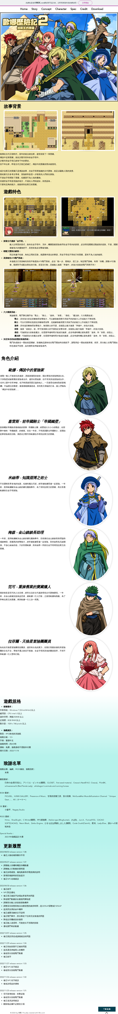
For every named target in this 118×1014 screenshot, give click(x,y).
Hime (7, 820)
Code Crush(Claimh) (81, 823)
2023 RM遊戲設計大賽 (14, 837)
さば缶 (74, 820)
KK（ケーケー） (20, 799)
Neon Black (24, 823)
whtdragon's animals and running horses (51, 786)
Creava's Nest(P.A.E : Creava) (85, 783)
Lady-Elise (102, 823)
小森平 (8, 810)
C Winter (26, 820)
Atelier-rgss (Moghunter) (59, 820)
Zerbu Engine (37, 823)
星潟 (94, 823)
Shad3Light (16, 820)
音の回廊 (67, 796)
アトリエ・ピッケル (31, 783)
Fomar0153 (90, 820)
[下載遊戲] (107, 1009)
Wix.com (41, 1013)
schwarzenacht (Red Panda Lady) (18, 786)
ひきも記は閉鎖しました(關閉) (58, 823)
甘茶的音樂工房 (54, 796)
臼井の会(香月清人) (13, 783)
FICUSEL (8, 796)
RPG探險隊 (42, 820)
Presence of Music (38, 796)
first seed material (63, 783)
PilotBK (102, 783)
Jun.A (81, 820)
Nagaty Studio (19, 810)
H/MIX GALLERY (21, 796)
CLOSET (50, 783)
